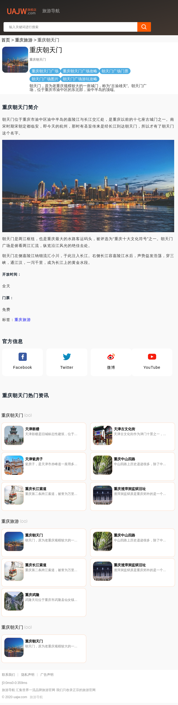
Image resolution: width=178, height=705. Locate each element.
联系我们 (8, 674)
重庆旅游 (23, 40)
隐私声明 (27, 674)
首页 (5, 40)
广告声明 (47, 674)
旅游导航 (36, 697)
